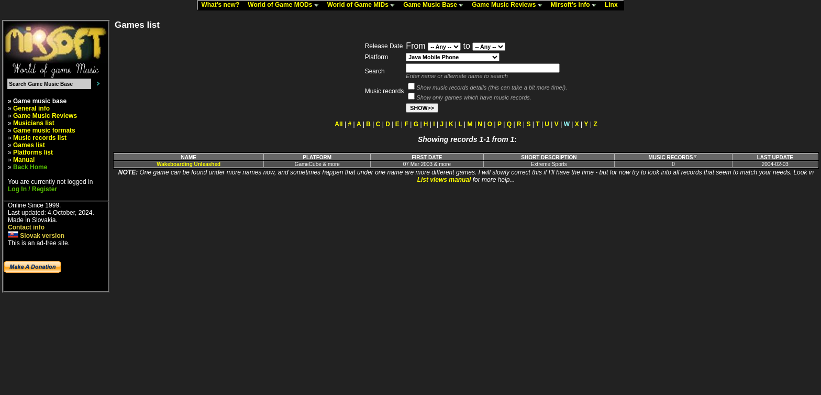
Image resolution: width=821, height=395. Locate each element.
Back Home (30, 167)
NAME (188, 157)
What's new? (223, 5)
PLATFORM (317, 157)
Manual (24, 159)
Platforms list (33, 152)
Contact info (26, 227)
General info (31, 108)
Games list (29, 145)
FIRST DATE (427, 157)
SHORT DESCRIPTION (548, 157)
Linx (613, 5)
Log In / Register (32, 189)
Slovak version (36, 235)
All (338, 124)
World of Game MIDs (363, 5)
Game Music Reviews (509, 5)
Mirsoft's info (576, 5)
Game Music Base (436, 5)
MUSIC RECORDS (673, 157)
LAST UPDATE (775, 157)
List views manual (444, 179)
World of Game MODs (285, 5)
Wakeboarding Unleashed (188, 164)
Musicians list (33, 123)
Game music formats (44, 130)
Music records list (39, 137)
